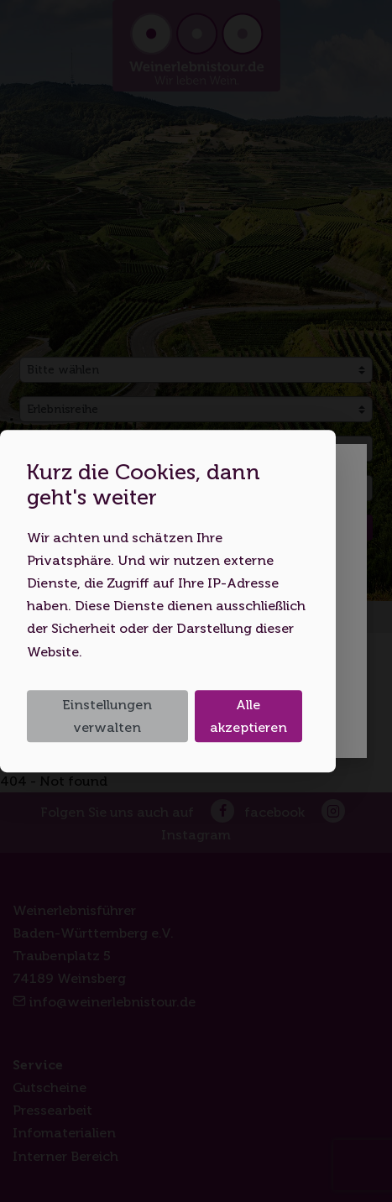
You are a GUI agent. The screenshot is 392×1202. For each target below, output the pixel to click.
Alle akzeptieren (248, 716)
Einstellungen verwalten (107, 716)
